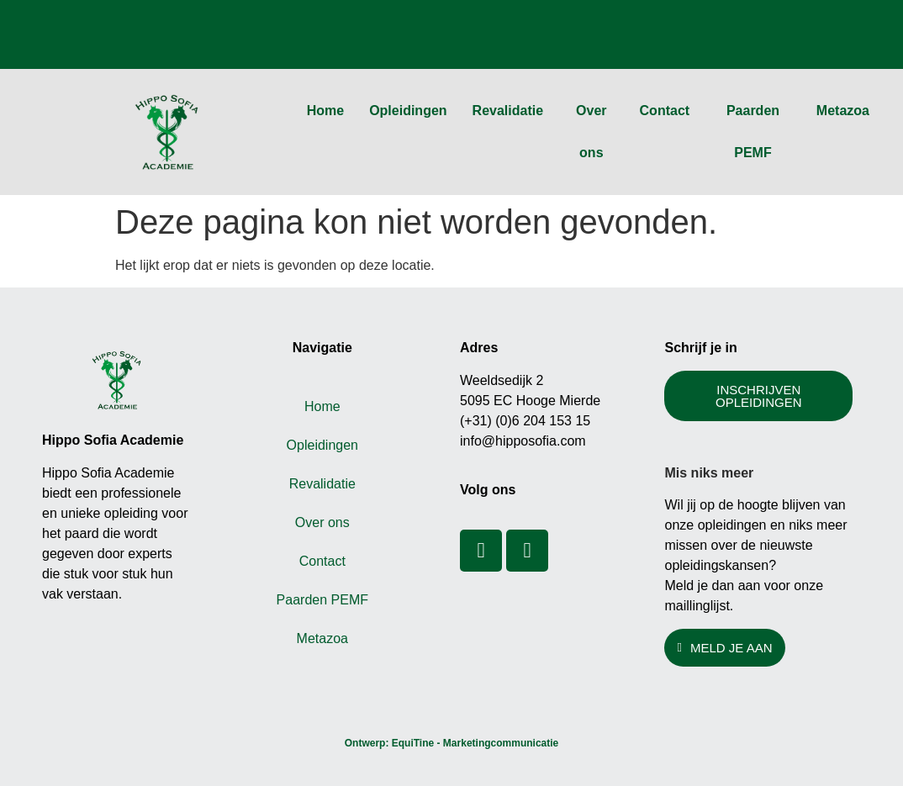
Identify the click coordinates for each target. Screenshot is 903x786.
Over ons (591, 131)
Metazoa (842, 110)
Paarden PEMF (752, 131)
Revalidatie (508, 110)
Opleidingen (407, 110)
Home (325, 110)
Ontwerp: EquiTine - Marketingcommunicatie (451, 743)
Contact (665, 110)
